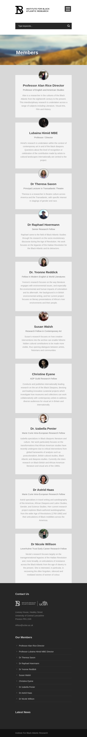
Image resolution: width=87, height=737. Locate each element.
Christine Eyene (26, 681)
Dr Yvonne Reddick (27, 669)
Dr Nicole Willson (26, 699)
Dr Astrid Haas (25, 693)
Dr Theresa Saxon (27, 657)
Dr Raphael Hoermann (29, 663)
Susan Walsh (25, 675)
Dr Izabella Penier (27, 687)
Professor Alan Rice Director (31, 646)
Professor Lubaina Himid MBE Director (36, 651)
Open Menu (68, 9)
